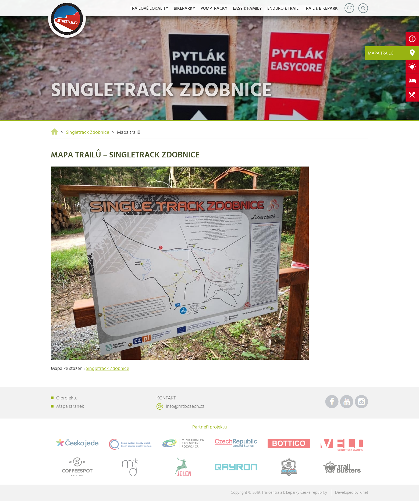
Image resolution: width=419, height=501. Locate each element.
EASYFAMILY (247, 8)
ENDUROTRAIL (283, 8)
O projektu (67, 398)
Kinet (364, 492)
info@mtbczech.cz (185, 406)
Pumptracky (214, 8)
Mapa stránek (70, 406)
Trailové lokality (149, 8)
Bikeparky (184, 8)
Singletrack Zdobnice (87, 132)
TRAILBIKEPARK (321, 8)
